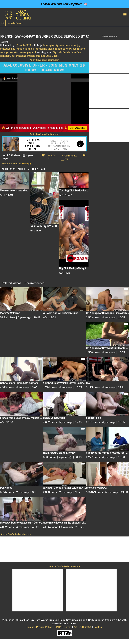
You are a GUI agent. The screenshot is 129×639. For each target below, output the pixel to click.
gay (13, 48)
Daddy (66, 52)
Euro (73, 52)
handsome (41, 48)
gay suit (31, 52)
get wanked (12, 52)
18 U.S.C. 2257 (82, 627)
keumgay (48, 45)
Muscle (31, 55)
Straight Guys (43, 55)
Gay (78, 52)
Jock (12, 55)
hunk (19, 48)
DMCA (57, 627)
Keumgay (26, 163)
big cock (59, 45)
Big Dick (57, 52)
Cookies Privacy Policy (39, 627)
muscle (81, 48)
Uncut (55, 55)
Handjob (5, 55)
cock (2, 52)
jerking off (28, 48)
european (70, 45)
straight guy (60, 48)
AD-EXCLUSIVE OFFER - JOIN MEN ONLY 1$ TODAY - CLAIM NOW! (44, 67)
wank (23, 52)
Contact (98, 627)
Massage (21, 55)
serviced (72, 48)
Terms (67, 627)
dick (50, 48)
